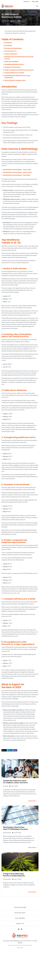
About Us (20, 923)
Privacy (18, 947)
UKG (23, 154)
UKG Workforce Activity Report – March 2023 (16, 175)
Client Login (35, 1)
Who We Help (20, 913)
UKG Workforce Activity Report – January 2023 (17, 169)
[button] (4, 750)
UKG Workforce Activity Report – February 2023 (17, 172)
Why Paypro (20, 918)
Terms (22, 947)
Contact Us (26, 1)
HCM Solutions (20, 907)
